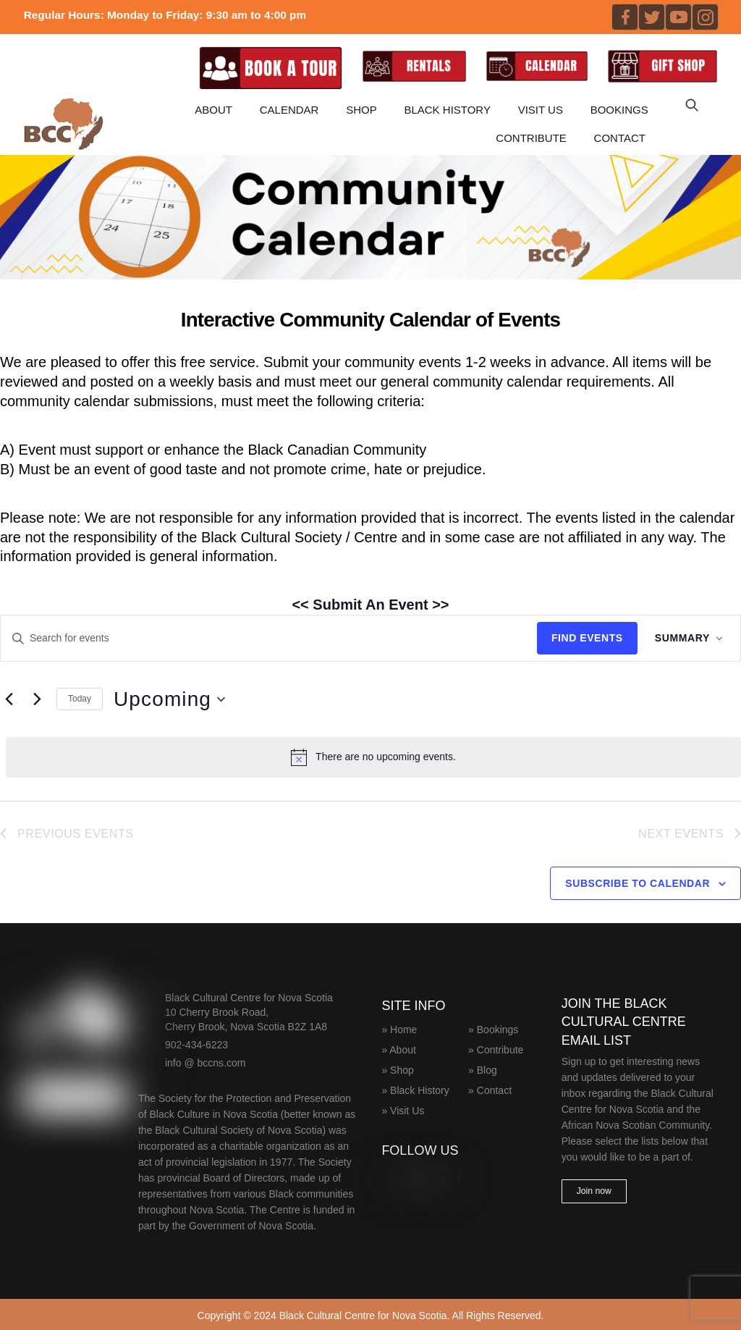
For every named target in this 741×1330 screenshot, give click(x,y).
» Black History (415, 1088)
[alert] (373, 756)
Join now (594, 1191)
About (213, 110)
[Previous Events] (8, 699)
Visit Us (540, 110)
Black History (447, 110)
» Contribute (495, 1047)
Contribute (531, 137)
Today (79, 699)
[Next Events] (37, 699)
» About (398, 1047)
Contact (619, 137)
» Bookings (493, 1027)
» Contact (490, 1088)
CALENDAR (289, 110)
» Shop (397, 1068)
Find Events (587, 638)
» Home (399, 1027)
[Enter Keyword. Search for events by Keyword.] (269, 638)
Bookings (619, 110)
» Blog (482, 1068)
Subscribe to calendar (637, 882)
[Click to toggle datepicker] (169, 699)
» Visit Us (402, 1108)
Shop (361, 110)
